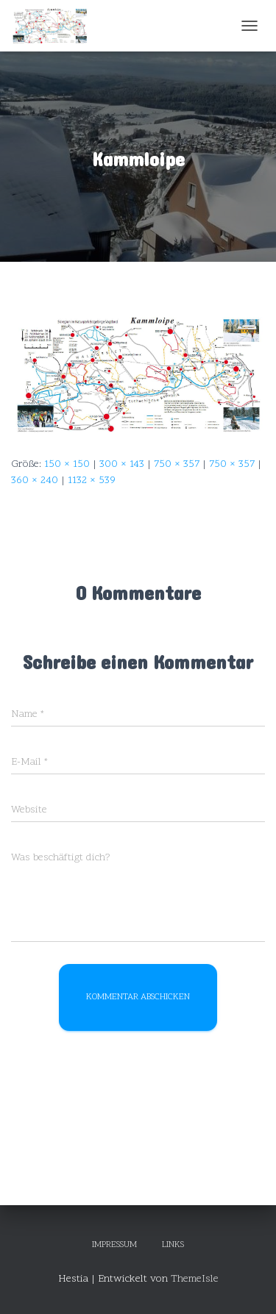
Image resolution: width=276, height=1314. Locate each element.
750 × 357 (176, 464)
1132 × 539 (92, 481)
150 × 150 (67, 464)
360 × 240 (34, 481)
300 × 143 (121, 464)
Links (173, 1245)
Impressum (114, 1245)
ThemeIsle (195, 1279)
